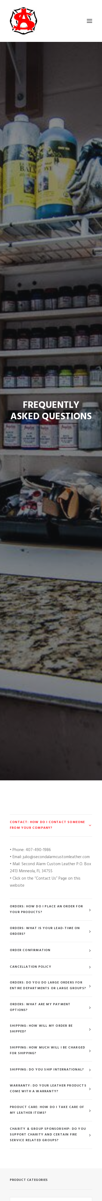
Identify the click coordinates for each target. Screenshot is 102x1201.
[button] (89, 21)
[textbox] (51, 943)
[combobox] (51, 943)
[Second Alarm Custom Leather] (51, 21)
